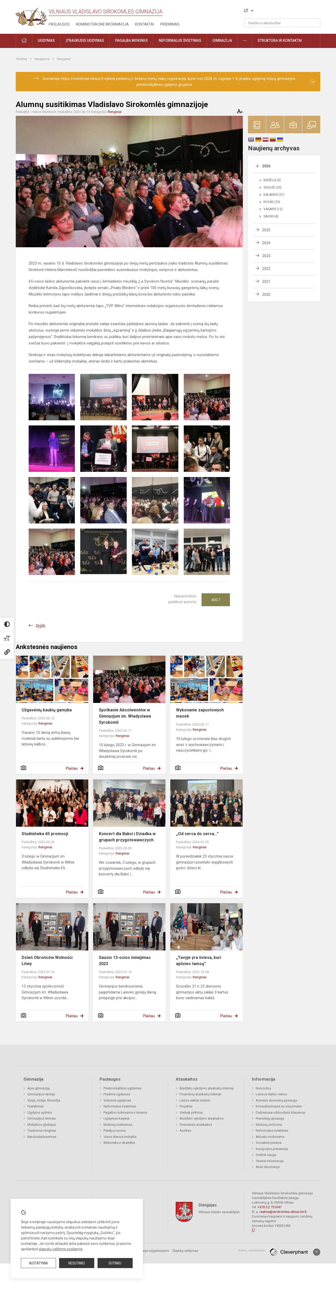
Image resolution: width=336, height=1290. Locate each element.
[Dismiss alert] (312, 81)
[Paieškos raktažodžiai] (282, 22)
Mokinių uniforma (269, 1125)
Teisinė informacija (270, 1161)
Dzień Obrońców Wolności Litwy (47, 960)
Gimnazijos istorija (41, 1094)
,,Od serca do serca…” (197, 833)
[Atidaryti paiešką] (314, 22)
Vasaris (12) (273, 209)
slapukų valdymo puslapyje (61, 1249)
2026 (266, 166)
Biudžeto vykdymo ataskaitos (201, 1118)
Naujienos (42, 59)
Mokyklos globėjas (41, 1125)
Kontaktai (144, 24)
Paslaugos (59, 24)
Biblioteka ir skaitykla (119, 1143)
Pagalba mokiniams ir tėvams (125, 1112)
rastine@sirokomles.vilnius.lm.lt (283, 1212)
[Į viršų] (316, 1252)
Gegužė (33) (272, 187)
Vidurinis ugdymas (117, 1100)
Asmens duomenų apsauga (276, 1100)
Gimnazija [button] (222, 40)
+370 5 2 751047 (270, 1207)
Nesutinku (76, 1263)
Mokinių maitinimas (117, 1125)
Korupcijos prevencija (272, 1149)
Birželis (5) (272, 180)
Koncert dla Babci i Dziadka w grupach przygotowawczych (127, 836)
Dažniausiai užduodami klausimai (280, 1112)
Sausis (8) (270, 216)
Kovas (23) (271, 202)
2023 (266, 256)
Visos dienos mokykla (120, 1137)
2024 (266, 243)
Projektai (186, 1106)
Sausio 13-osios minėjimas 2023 (125, 960)
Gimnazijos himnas (41, 1118)
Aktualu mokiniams (270, 1137)
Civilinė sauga (266, 1155)
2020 (266, 294)
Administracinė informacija (102, 24)
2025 (266, 230)
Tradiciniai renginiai (41, 1130)
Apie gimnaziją (38, 1088)
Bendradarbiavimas (41, 1137)
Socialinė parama (269, 1143)
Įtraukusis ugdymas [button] (85, 40)
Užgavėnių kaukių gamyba (47, 710)
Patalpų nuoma (114, 1130)
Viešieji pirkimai (191, 1112)
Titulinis (22, 59)
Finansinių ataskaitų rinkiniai (200, 1094)
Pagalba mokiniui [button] (131, 40)
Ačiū (215, 600)
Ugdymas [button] (46, 40)
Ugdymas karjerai (116, 1118)
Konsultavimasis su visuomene (279, 1106)
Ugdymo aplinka (39, 1112)
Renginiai (64, 59)
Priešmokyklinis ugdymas (122, 1088)
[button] (285, 11)
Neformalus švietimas (119, 1106)
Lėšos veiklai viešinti (195, 1100)
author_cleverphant (251, 1250)
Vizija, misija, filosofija (43, 1100)
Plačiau (72, 768)
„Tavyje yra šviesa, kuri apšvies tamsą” (198, 960)
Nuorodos (263, 1088)
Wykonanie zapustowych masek (200, 713)
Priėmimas (170, 24)
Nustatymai (38, 1263)
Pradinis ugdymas (116, 1094)
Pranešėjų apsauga (270, 1118)
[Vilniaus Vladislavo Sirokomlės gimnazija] (31, 15)
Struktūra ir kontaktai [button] (280, 40)
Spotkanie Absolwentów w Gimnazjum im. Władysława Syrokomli (125, 716)
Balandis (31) (273, 194)
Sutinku (115, 1263)
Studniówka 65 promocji (45, 833)
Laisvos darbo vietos (271, 1094)
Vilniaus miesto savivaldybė (218, 1212)
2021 (266, 282)
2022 (266, 269)
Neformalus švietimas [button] (180, 40)
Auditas (185, 1130)
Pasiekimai (35, 1106)
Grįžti (40, 625)
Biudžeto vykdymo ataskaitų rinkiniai (207, 1088)
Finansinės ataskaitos (196, 1125)
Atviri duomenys (268, 1167)
